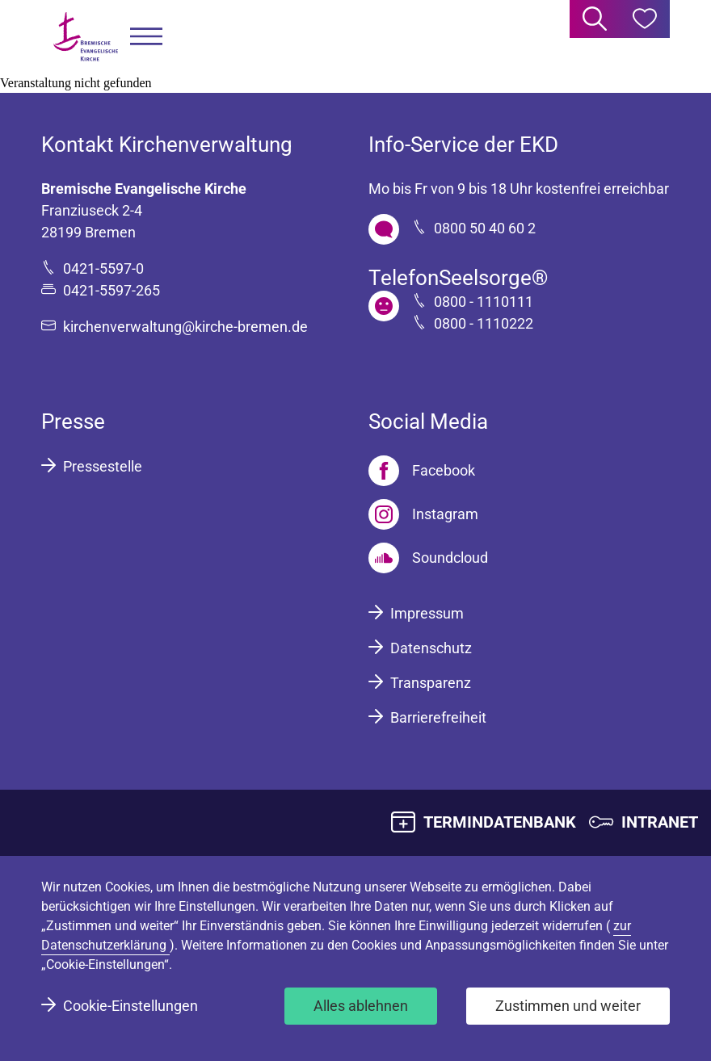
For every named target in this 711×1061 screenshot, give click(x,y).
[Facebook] (421, 470)
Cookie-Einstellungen (130, 1005)
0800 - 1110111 (483, 301)
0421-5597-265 (111, 290)
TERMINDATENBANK (499, 822)
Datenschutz (431, 648)
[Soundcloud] (428, 558)
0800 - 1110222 (483, 323)
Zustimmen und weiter (568, 1005)
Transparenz (430, 682)
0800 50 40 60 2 (485, 228)
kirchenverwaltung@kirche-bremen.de (185, 326)
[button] (146, 36)
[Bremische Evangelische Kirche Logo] (85, 36)
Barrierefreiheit (438, 717)
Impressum (427, 613)
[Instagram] (423, 514)
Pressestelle (102, 466)
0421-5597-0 (103, 268)
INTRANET (659, 822)
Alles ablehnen (360, 1005)
